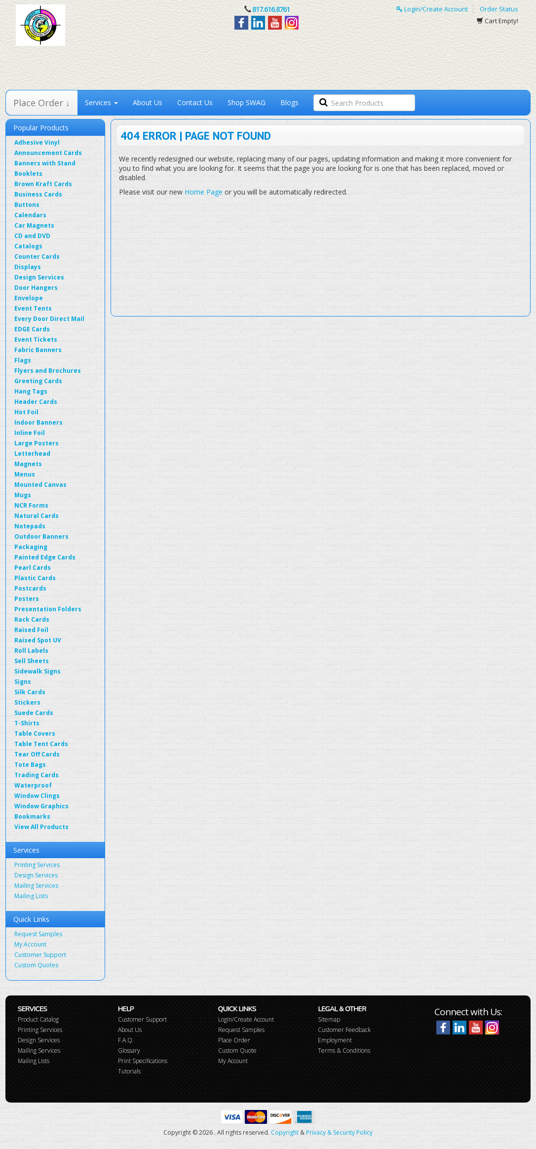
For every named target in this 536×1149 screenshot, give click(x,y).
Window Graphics (41, 806)
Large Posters (36, 443)
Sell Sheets (31, 661)
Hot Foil (26, 412)
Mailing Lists (31, 896)
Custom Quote (237, 1050)
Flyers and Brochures (47, 370)
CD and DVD (32, 236)
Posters (26, 598)
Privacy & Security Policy (339, 1132)
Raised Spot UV (37, 640)
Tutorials (129, 1071)
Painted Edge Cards (45, 557)
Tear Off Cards (37, 754)
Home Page (204, 192)
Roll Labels (31, 650)
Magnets (28, 464)
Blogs (289, 102)
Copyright (285, 1132)
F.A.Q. (126, 1040)
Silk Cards (29, 692)
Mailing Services (36, 885)
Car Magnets (34, 225)
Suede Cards (33, 713)
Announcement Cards (48, 153)
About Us (147, 102)
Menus (24, 474)
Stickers (27, 702)
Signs (22, 681)
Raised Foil (31, 630)
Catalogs (28, 246)
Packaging (30, 547)
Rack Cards (31, 619)
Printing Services (37, 865)
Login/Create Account (432, 8)
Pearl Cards (32, 567)
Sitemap (329, 1019)
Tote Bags (30, 764)
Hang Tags (30, 391)
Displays (27, 267)
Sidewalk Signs (37, 671)
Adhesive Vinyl (37, 142)
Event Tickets (35, 339)
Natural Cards (36, 516)
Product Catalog (38, 1019)
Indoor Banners (38, 422)
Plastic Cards (35, 578)
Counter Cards (37, 256)
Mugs (22, 495)
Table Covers (34, 733)
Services (101, 102)
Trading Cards (36, 775)
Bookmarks (32, 816)
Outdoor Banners (41, 536)
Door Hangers (36, 287)
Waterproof (33, 785)
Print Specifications (142, 1061)
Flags (22, 360)
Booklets (28, 173)
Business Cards (38, 194)
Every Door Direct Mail (49, 319)
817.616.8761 (271, 9)
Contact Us (195, 102)
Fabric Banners (38, 350)
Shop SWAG (247, 102)
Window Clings (37, 796)
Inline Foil (29, 433)
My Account (30, 944)
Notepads (29, 526)
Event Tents (33, 308)
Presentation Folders (47, 609)
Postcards (30, 588)
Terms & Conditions (344, 1050)
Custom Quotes (36, 965)
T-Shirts (26, 723)
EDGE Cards (32, 329)
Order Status (499, 8)
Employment (335, 1040)
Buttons (26, 204)
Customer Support (40, 955)
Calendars (30, 215)
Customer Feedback (344, 1030)
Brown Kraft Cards (43, 184)
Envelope (28, 298)
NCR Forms (31, 505)
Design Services (39, 277)
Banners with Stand (45, 163)
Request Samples (38, 934)
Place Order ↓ (41, 103)
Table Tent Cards (41, 744)
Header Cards (35, 401)
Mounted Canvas (40, 484)
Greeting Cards (38, 381)
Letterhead (32, 453)
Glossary (129, 1050)
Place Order (234, 1040)
